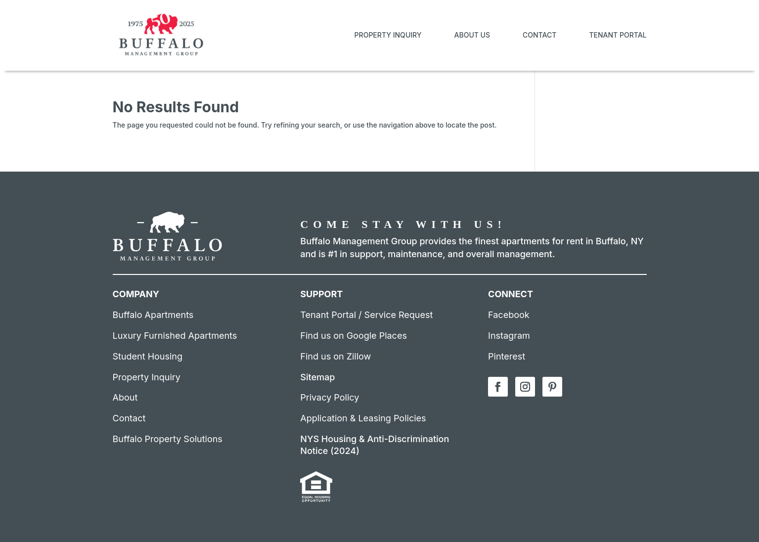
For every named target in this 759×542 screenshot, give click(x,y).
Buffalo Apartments (153, 315)
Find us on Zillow (335, 356)
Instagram (509, 335)
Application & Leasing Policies (363, 418)
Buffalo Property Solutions (168, 439)
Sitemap (317, 377)
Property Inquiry (388, 35)
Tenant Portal (617, 35)
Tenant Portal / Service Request (366, 315)
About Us (472, 35)
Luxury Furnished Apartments (175, 335)
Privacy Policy (329, 397)
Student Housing (148, 356)
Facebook (509, 315)
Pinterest (506, 356)
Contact (539, 35)
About (125, 397)
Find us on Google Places (353, 335)
